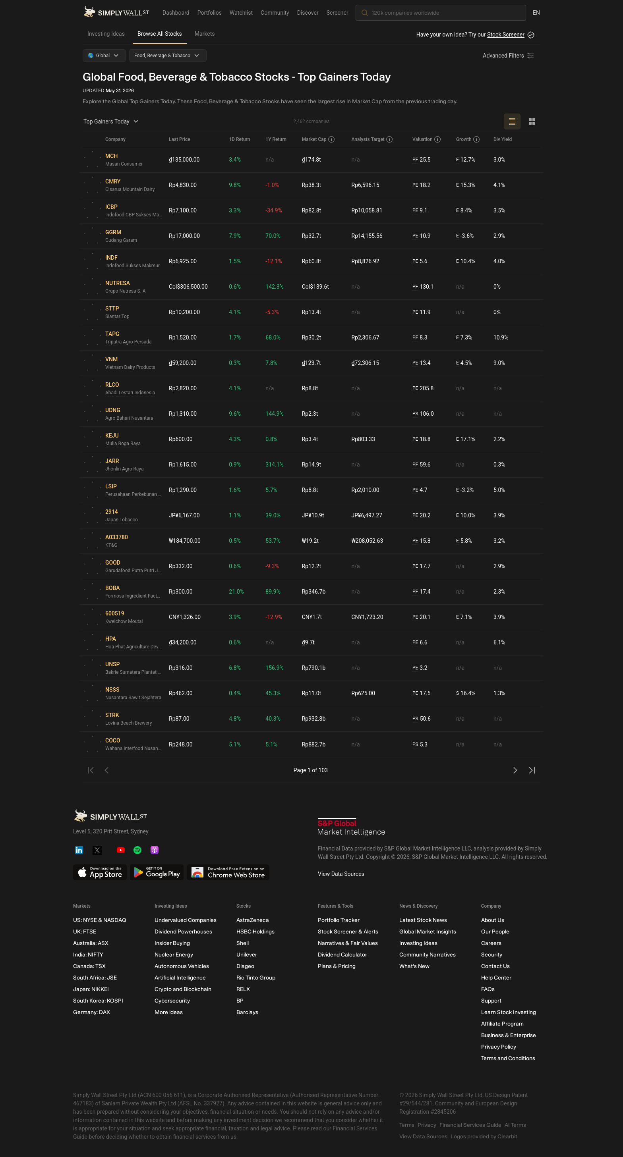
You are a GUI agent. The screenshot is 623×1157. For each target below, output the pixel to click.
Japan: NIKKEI (91, 989)
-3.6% (465, 236)
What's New (414, 966)
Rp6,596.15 (365, 185)
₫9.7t (308, 642)
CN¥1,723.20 (367, 617)
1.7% (235, 337)
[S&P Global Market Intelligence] (351, 828)
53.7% (273, 541)
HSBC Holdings (255, 931)
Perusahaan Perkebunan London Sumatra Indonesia (134, 494)
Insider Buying (172, 943)
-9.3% (272, 566)
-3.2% (465, 490)
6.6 (420, 642)
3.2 (420, 668)
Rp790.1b (314, 668)
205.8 (423, 388)
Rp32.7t (311, 236)
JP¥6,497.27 (367, 515)
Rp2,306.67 (365, 337)
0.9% (235, 464)
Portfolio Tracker (339, 920)
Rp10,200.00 (184, 312)
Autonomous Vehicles (182, 966)
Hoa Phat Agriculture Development (134, 647)
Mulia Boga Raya (123, 443)
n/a (269, 159)
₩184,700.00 (185, 541)
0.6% (235, 286)
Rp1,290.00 (183, 490)
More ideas (169, 1012)
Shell (242, 943)
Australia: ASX (90, 943)
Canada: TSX (89, 966)
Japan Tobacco (121, 520)
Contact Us (495, 966)
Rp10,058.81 (367, 210)
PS (415, 414)
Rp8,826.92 (365, 261)
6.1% (499, 642)
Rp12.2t (311, 566)
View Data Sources (341, 874)
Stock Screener (505, 34)
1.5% (235, 261)
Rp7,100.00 (183, 210)
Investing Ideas (106, 34)
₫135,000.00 (184, 159)
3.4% (235, 159)
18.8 (421, 439)
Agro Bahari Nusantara (129, 418)
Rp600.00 (181, 439)
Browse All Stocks (159, 34)
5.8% (464, 541)
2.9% (499, 236)
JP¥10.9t (313, 515)
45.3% (273, 693)
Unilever (246, 954)
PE (415, 159)
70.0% (273, 236)
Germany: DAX (91, 1012)
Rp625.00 (363, 693)
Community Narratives (427, 954)
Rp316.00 (181, 668)
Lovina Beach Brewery (128, 723)
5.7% (271, 490)
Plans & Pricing (337, 966)
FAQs (488, 989)
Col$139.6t (315, 286)
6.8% (235, 668)
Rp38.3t (311, 185)
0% (497, 286)
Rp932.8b (314, 718)
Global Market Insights (427, 931)
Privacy (427, 1125)
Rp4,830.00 (183, 185)
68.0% (273, 337)
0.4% (235, 693)
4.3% (235, 439)
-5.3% (272, 312)
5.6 (420, 261)
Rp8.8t (310, 388)
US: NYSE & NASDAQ (99, 920)
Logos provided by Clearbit (484, 1136)
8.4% (464, 210)
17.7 (421, 566)
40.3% (273, 718)
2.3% (499, 591)
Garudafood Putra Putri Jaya (134, 570)
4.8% (235, 718)
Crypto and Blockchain (183, 989)
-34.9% (273, 210)
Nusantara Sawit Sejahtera (133, 697)
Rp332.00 (181, 566)
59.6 (421, 465)
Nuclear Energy (174, 954)
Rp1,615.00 (183, 464)
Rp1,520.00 (183, 337)
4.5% (464, 363)
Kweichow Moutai (124, 621)
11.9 (421, 312)
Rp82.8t (311, 210)
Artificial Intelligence (180, 977)
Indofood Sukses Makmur (132, 265)
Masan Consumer (124, 164)
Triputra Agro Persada (128, 342)
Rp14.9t (311, 464)
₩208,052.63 (367, 541)
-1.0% (272, 185)
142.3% (274, 286)
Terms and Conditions (508, 1058)
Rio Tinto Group (255, 977)
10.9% (501, 337)
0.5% (235, 541)
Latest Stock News (423, 920)
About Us (492, 920)
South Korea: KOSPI (98, 1000)
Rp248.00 (181, 744)
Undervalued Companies (186, 920)
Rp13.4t (311, 312)
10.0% (465, 515)
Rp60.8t (311, 261)
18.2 (421, 185)
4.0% (499, 261)
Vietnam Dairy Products (130, 367)
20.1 (421, 617)
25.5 (421, 160)
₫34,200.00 (183, 642)
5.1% (235, 744)
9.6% (235, 414)
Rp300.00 (181, 591)
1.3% (499, 693)
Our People (495, 931)
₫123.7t (311, 363)
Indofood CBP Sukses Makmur (134, 215)
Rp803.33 (363, 439)
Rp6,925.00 (183, 261)
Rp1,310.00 (183, 414)
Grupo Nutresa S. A (125, 291)
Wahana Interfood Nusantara (134, 748)
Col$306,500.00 (188, 286)
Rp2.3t (310, 414)
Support (491, 1000)
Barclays (247, 1012)
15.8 (421, 541)
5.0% (499, 490)
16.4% (466, 693)
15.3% (465, 185)
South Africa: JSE (95, 977)
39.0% (273, 515)
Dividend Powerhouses (183, 931)
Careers (491, 943)
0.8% (271, 439)
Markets (205, 34)
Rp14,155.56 (367, 236)
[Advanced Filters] (509, 55)
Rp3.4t (310, 439)
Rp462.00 (181, 693)
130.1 (423, 287)
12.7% (465, 160)
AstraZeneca (252, 920)
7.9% (235, 236)
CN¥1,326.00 (185, 617)
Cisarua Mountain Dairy (130, 189)
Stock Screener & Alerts (348, 931)
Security (491, 954)
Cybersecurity (172, 1000)
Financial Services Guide (470, 1125)
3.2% (499, 541)
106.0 (423, 414)
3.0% (499, 159)
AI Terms (515, 1125)
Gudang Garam (121, 240)
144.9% (274, 414)
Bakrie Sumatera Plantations (134, 672)
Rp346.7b (314, 591)
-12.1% (273, 261)
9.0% (499, 363)
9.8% (235, 185)
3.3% (235, 210)
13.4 (421, 363)
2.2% (499, 439)
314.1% (274, 464)
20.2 (421, 515)
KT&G (111, 545)
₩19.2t (310, 541)
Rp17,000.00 (184, 236)
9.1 (420, 210)
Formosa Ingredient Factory (134, 596)
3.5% (499, 210)
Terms (406, 1125)
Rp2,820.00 (183, 388)
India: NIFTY (88, 954)
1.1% (235, 515)
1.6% (235, 490)
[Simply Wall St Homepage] (116, 12)
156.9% (274, 668)
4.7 (420, 490)
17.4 (421, 592)
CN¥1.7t (312, 617)
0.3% (235, 363)
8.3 (420, 337)
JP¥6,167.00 (184, 515)
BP (240, 1000)
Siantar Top (117, 316)
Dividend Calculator (342, 954)
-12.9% (273, 617)
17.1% (465, 439)
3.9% (499, 515)
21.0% (236, 591)
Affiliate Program (502, 1023)
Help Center (496, 977)
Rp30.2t (311, 337)
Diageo (245, 966)
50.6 (421, 719)
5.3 (420, 744)
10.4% (465, 261)
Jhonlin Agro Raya (124, 469)
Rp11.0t (311, 693)
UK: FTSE (84, 931)
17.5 (421, 693)
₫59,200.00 (183, 363)
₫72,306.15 (365, 363)
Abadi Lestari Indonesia (130, 392)
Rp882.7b (314, 744)
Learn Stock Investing (508, 1012)
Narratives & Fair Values (348, 943)
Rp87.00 (179, 718)
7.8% (271, 363)
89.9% (273, 591)
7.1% (464, 617)
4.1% (499, 185)
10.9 (421, 236)
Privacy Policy (498, 1046)
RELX (243, 989)
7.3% (464, 337)
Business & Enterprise (508, 1035)
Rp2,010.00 (365, 490)
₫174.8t (311, 159)
